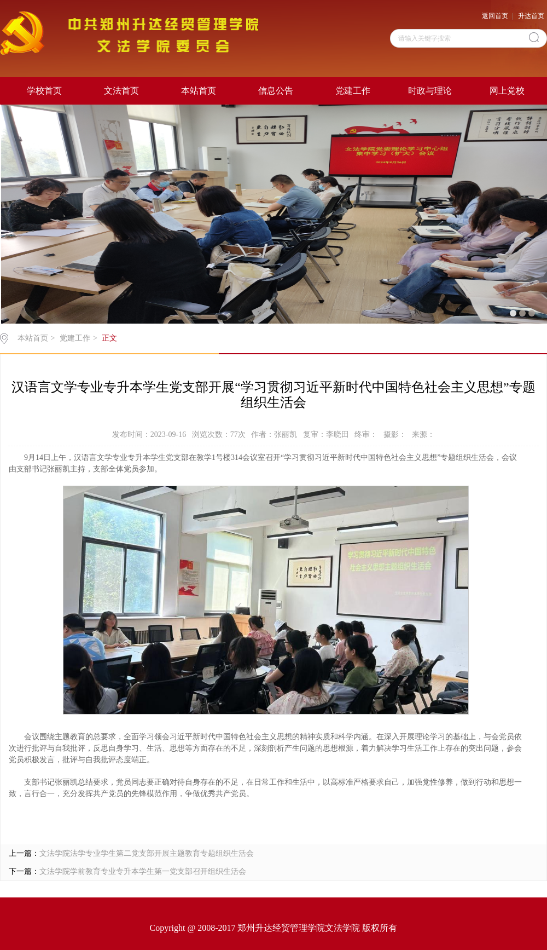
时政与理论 (430, 90)
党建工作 (352, 90)
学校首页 (44, 90)
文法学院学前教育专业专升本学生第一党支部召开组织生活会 (142, 871)
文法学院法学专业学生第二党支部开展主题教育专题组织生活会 (146, 853)
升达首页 (531, 16)
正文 (109, 338)
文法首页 (121, 90)
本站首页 (198, 90)
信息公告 (275, 90)
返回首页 (495, 16)
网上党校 (507, 90)
